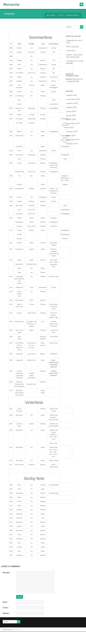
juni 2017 (69, 127)
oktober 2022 (72, 103)
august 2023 (71, 95)
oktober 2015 (71, 131)
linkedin (70, 630)
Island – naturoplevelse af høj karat (74, 56)
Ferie (60, 15)
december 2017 (73, 123)
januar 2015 (71, 135)
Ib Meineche (18, 630)
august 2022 (71, 107)
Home (51, 15)
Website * (6, 613)
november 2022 (73, 99)
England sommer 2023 (74, 41)
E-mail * (5, 608)
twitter (75, 630)
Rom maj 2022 (72, 47)
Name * (5, 602)
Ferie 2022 (70, 51)
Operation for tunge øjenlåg (74, 62)
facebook (80, 630)
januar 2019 (71, 115)
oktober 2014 (72, 143)
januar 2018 (71, 119)
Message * (6, 572)
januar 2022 (71, 111)
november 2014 (73, 139)
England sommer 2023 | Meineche (53, 373)
